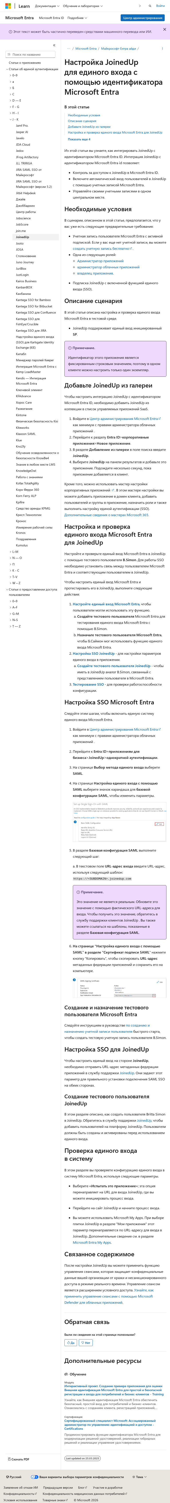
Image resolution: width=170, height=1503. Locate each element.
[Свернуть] (54, 45)
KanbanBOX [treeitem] (24, 287)
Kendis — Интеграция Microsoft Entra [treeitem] (31, 381)
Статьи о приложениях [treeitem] (25, 62)
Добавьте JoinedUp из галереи (89, 126)
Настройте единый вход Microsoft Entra (106, 604)
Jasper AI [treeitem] (22, 132)
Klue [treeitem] (19, 440)
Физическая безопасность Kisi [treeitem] (37, 421)
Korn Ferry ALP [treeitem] (26, 496)
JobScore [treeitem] (22, 224)
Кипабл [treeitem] (21, 354)
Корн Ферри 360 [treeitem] (27, 489)
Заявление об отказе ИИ (21, 1487)
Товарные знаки (53, 1500)
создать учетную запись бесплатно (101, 248)
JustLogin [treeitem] (22, 275)
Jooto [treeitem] (19, 243)
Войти (160, 6)
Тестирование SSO (88, 684)
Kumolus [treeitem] (22, 545)
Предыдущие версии (58, 1487)
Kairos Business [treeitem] (26, 281)
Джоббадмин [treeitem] (25, 205)
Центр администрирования (142, 18)
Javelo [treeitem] (20, 138)
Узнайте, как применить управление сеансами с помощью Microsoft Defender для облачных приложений (109, 1296)
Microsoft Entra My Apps (92, 1242)
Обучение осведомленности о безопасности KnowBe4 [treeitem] (37, 455)
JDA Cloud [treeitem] (23, 144)
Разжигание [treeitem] (24, 408)
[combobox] (30, 54)
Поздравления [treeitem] (26, 539)
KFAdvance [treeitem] (23, 396)
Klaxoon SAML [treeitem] (26, 434)
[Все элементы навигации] (68, 48)
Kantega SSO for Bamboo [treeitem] (33, 300)
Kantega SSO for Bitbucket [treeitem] (34, 306)
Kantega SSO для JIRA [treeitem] (31, 330)
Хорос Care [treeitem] (24, 402)
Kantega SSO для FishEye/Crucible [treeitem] (28, 321)
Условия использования (20, 1500)
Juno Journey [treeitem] (25, 262)
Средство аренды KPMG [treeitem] (33, 508)
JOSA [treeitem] (19, 249)
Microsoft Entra (86, 48)
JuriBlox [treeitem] (21, 268)
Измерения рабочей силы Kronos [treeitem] (34, 530)
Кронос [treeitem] (21, 521)
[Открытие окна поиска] (150, 6)
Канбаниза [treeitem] (23, 294)
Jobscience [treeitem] (23, 218)
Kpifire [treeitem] (20, 502)
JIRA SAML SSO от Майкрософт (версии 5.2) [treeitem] (34, 184)
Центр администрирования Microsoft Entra (124, 418)
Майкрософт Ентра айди (118, 48)
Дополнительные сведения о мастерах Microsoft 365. (106, 514)
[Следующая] (140, 6)
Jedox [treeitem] (19, 151)
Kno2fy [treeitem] (20, 446)
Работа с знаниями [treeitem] (29, 477)
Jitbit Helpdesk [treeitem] (26, 193)
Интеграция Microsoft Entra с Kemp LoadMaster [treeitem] (36, 369)
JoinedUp (127, 1072)
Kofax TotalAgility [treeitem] (27, 483)
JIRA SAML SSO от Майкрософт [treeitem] (29, 172)
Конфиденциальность (19, 1494)
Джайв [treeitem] (20, 199)
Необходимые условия (84, 115)
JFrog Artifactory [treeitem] (27, 157)
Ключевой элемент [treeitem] (29, 390)
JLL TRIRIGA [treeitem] (24, 163)
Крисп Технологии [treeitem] (28, 515)
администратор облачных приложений (108, 267)
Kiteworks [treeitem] (22, 427)
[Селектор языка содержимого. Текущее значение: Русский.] (14, 1476)
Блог (81, 1487)
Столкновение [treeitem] (26, 256)
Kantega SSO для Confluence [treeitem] (36, 312)
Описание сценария (82, 121)
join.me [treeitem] (21, 231)
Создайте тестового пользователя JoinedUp (114, 665)
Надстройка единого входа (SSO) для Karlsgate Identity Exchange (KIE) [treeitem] (35, 342)
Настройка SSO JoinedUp (94, 653)
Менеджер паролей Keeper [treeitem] (35, 360)
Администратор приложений (100, 260)
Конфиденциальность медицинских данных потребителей (84, 1494)
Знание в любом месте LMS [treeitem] (35, 464)
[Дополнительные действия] (162, 48)
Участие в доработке (107, 1487)
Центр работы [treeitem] (26, 212)
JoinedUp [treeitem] (22, 237)
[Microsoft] (8, 6)
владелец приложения (95, 273)
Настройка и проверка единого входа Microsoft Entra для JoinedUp (115, 132)
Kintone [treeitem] (21, 415)
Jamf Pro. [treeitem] (22, 125)
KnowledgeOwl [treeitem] (26, 470)
